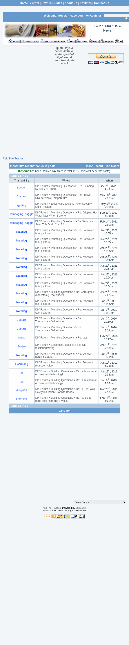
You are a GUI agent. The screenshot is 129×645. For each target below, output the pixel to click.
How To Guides (52, 3)
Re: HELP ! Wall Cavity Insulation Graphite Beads (65, 390)
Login (81, 15)
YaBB (46, 510)
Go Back (64, 410)
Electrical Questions (62, 203)
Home (24, 3)
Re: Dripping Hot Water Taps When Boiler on (66, 214)
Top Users (112, 166)
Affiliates (86, 3)
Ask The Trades (13, 158)
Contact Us (101, 3)
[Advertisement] (63, 112)
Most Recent (94, 166)
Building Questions (62, 292)
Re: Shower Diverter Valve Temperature (63, 196)
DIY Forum (41, 186)
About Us (70, 3)
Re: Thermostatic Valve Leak (58, 320)
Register (95, 15)
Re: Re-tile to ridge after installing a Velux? (63, 399)
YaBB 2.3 (81, 508)
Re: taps (82, 337)
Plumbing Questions (62, 186)
